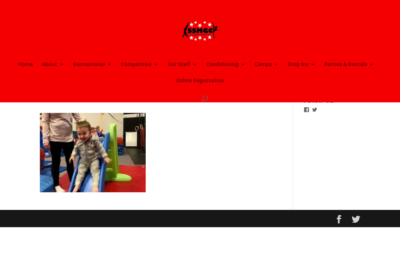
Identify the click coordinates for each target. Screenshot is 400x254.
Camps (263, 64)
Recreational (89, 64)
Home (25, 64)
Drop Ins (298, 64)
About (49, 64)
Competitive (136, 64)
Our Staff (179, 64)
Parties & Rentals (346, 64)
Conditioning (222, 64)
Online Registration (200, 81)
